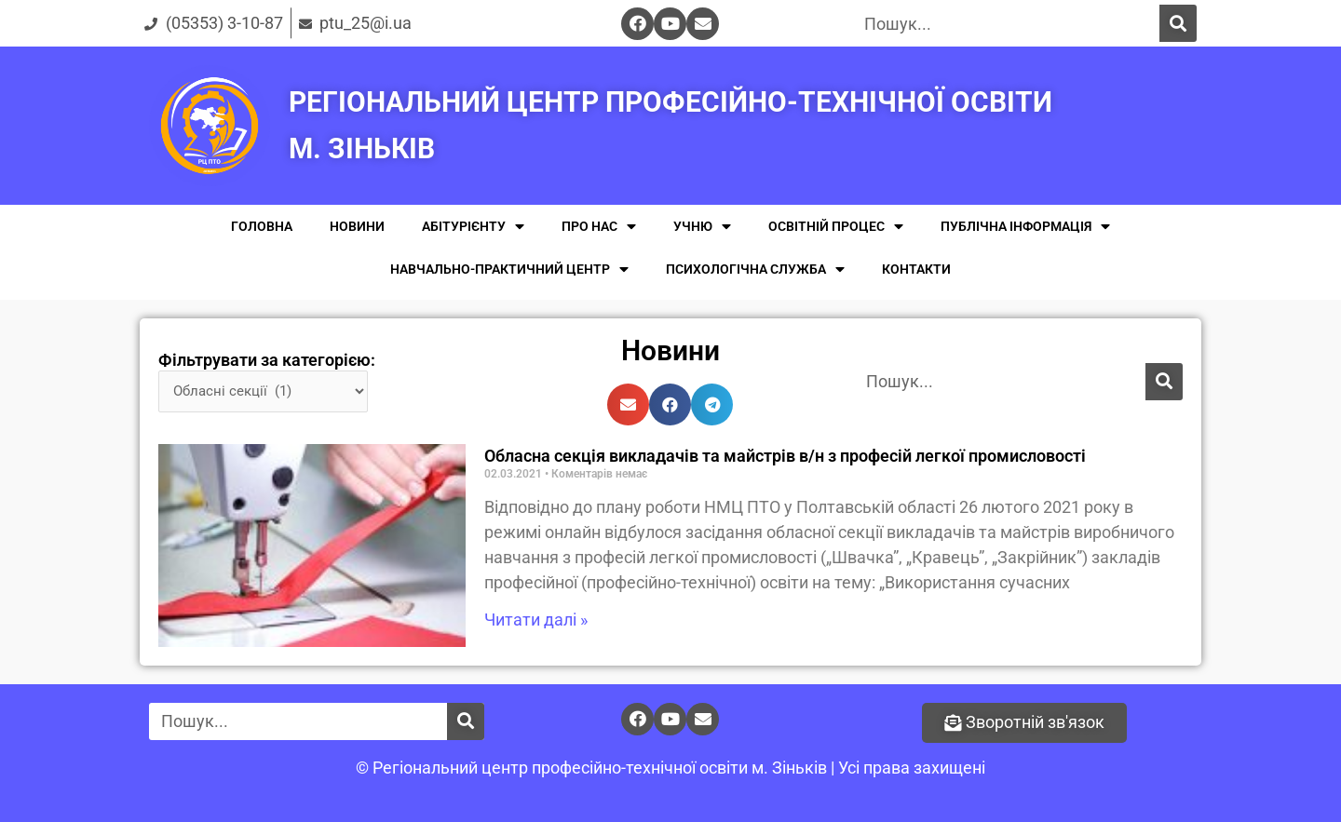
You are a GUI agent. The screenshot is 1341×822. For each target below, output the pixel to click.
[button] (1024, 723)
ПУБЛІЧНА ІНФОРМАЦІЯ (1025, 226)
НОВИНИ (357, 226)
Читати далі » (536, 619)
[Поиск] (1178, 23)
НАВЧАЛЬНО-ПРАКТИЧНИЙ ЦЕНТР (509, 269)
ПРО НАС (599, 226)
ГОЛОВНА (261, 226)
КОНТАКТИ (916, 269)
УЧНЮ (702, 226)
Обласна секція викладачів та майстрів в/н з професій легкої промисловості (785, 455)
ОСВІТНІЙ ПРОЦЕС (835, 226)
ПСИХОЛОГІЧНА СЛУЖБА (755, 269)
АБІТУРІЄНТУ (473, 226)
